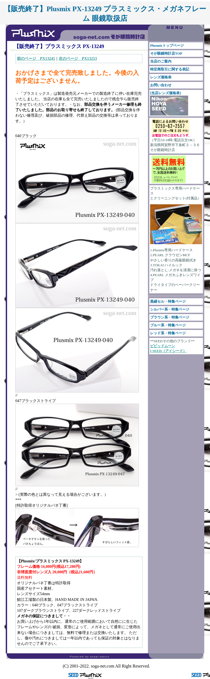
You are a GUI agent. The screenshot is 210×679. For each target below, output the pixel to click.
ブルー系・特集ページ (168, 325)
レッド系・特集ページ (168, 333)
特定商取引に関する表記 (169, 69)
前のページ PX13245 (36, 58)
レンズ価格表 (160, 77)
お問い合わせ (160, 85)
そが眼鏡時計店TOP (166, 53)
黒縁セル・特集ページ (168, 301)
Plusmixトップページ (167, 45)
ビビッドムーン (162, 346)
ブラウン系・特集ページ (169, 317)
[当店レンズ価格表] (169, 103)
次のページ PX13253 (78, 58)
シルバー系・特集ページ (169, 309)
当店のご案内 (160, 61)
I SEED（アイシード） (168, 351)
